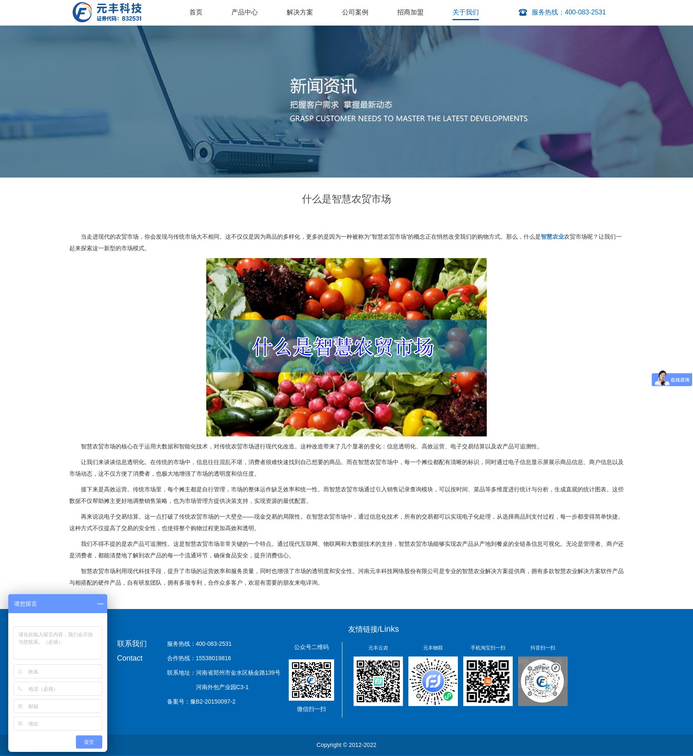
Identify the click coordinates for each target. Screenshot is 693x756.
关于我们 (466, 12)
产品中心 (244, 12)
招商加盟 (410, 12)
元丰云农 (378, 648)
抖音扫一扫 (542, 648)
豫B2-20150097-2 (213, 701)
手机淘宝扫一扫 (488, 648)
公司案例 (355, 12)
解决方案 (300, 12)
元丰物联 (433, 648)
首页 (196, 12)
